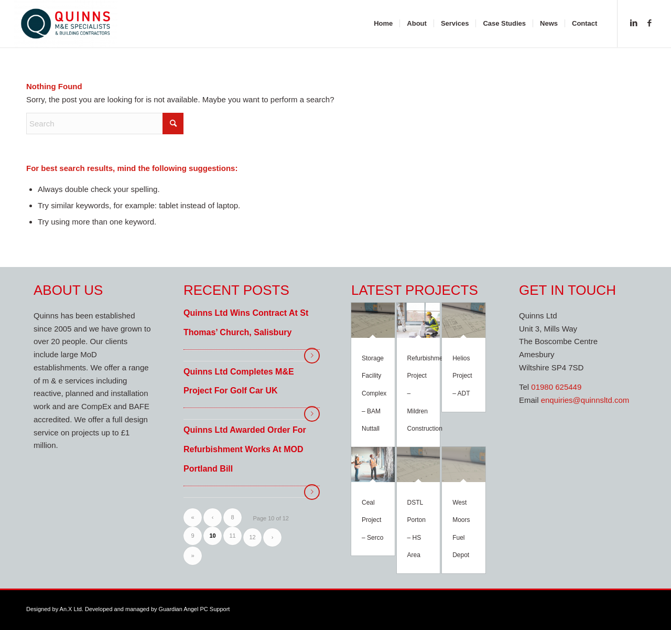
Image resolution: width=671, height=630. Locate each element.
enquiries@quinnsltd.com (585, 400)
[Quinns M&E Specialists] (66, 23)
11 (232, 535)
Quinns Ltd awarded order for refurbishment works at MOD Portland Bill (244, 449)
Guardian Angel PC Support (194, 609)
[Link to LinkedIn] (634, 23)
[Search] (104, 123)
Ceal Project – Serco (372, 520)
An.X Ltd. (71, 609)
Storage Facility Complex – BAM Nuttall (374, 393)
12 (252, 537)
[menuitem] (383, 23)
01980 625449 (556, 386)
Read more (312, 355)
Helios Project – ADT (462, 376)
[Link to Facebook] (649, 23)
